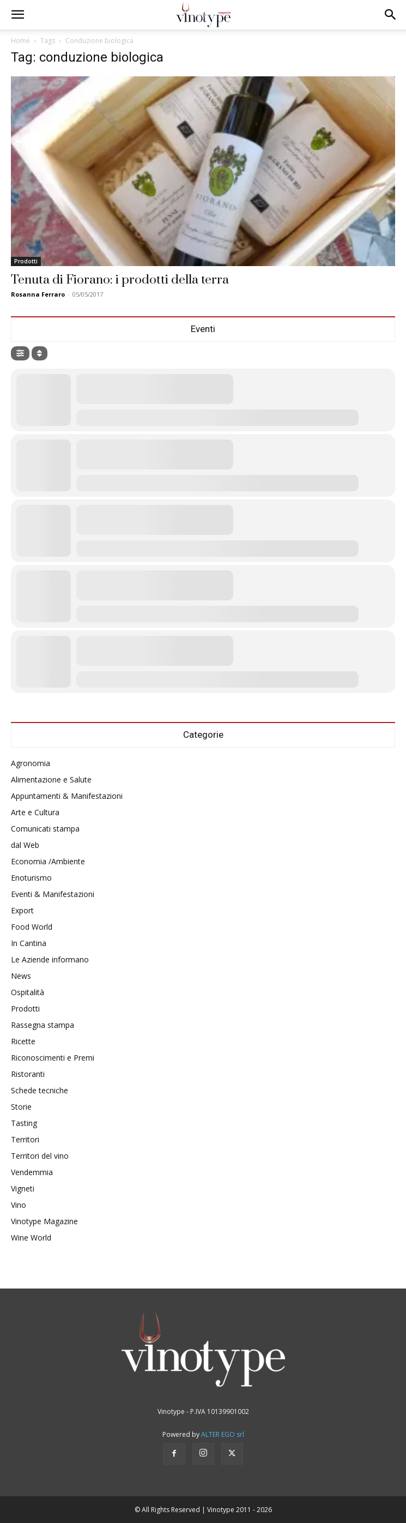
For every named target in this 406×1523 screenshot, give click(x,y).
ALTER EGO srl (222, 1434)
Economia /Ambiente (48, 861)
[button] (17, 14)
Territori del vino (40, 1156)
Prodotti (26, 261)
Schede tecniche (39, 1090)
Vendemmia (32, 1172)
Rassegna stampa (42, 1025)
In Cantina (28, 943)
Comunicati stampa (45, 828)
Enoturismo (31, 877)
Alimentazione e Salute (51, 779)
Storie (21, 1106)
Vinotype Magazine (44, 1221)
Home (20, 40)
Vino (18, 1205)
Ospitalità (27, 992)
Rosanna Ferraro (38, 294)
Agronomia (30, 763)
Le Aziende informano (50, 959)
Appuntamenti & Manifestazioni (67, 796)
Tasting (24, 1123)
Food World (31, 927)
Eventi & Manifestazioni (52, 894)
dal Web (25, 845)
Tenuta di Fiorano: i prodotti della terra (120, 280)
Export (22, 910)
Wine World (31, 1237)
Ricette (23, 1041)
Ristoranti (28, 1074)
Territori (25, 1139)
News (21, 976)
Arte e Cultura (35, 812)
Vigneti (22, 1188)
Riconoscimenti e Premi (52, 1057)
